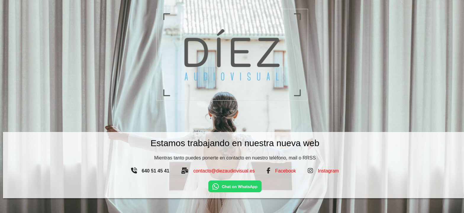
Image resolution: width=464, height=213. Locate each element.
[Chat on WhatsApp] (235, 185)
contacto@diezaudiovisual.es (223, 170)
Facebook (285, 170)
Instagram (328, 170)
